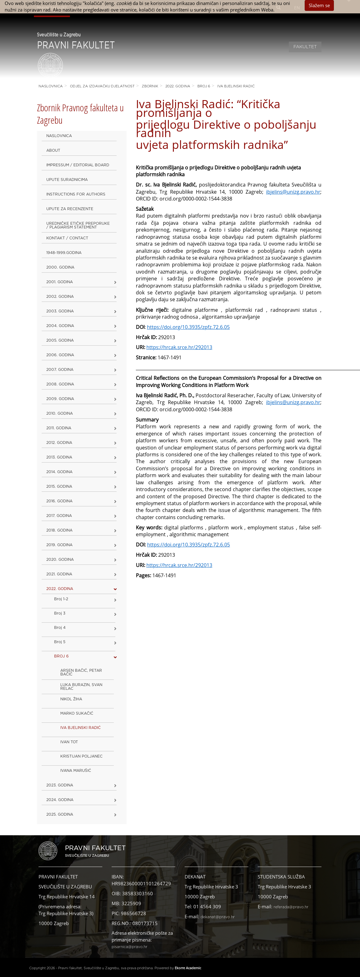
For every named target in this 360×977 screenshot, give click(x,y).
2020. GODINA (60, 559)
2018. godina (59, 530)
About (53, 150)
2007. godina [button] (59, 369)
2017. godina (59, 516)
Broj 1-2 (61, 599)
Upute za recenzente (69, 209)
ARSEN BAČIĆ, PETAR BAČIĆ (81, 672)
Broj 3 (59, 613)
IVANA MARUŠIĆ (75, 770)
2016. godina (59, 501)
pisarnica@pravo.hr (129, 947)
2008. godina (60, 384)
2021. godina (59, 574)
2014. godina (59, 472)
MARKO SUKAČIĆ (76, 713)
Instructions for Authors (75, 194)
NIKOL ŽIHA (71, 699)
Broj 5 (59, 642)
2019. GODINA (59, 545)
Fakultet (305, 47)
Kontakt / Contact (67, 238)
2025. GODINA (59, 814)
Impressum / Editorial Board (77, 165)
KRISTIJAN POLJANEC (81, 756)
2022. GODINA (177, 86)
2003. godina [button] (60, 311)
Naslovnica (51, 86)
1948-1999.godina (63, 253)
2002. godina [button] (60, 296)
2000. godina (60, 267)
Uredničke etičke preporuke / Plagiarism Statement (78, 225)
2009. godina (60, 399)
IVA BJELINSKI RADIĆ (236, 86)
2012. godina (59, 443)
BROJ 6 (203, 86)
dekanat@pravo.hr (218, 917)
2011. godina (58, 428)
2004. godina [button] (60, 326)
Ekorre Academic (188, 967)
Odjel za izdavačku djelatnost (102, 86)
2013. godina (59, 457)
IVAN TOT (69, 742)
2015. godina (59, 486)
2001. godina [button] (59, 282)
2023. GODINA (59, 785)
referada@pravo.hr (291, 907)
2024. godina (59, 800)
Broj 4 (60, 627)
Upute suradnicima (67, 180)
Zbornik (150, 86)
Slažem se (319, 5)
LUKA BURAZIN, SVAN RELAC (81, 686)
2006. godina (60, 355)
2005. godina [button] (60, 340)
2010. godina (59, 413)
